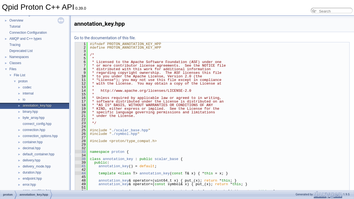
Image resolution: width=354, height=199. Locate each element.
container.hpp (33, 142)
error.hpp (29, 185)
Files (12, 69)
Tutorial (14, 26)
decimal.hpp (32, 148)
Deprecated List (21, 51)
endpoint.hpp (32, 178)
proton (23, 81)
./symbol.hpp (124, 133)
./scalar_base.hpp (129, 130)
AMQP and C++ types (25, 39)
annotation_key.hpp (37, 106)
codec (27, 87)
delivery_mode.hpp (37, 166)
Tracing (14, 45)
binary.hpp (30, 112)
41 (80, 166)
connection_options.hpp (40, 136)
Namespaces (19, 57)
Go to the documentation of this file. (105, 38)
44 (80, 173)
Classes (15, 63)
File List (19, 75)
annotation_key (118, 158)
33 (80, 151)
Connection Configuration (28, 33)
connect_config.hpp (37, 124)
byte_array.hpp (34, 118)
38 (80, 158)
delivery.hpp (31, 160)
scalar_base (166, 158)
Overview (16, 20)
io (24, 99)
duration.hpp (32, 172)
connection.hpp (34, 130)
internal (28, 93)
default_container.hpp (38, 154)
